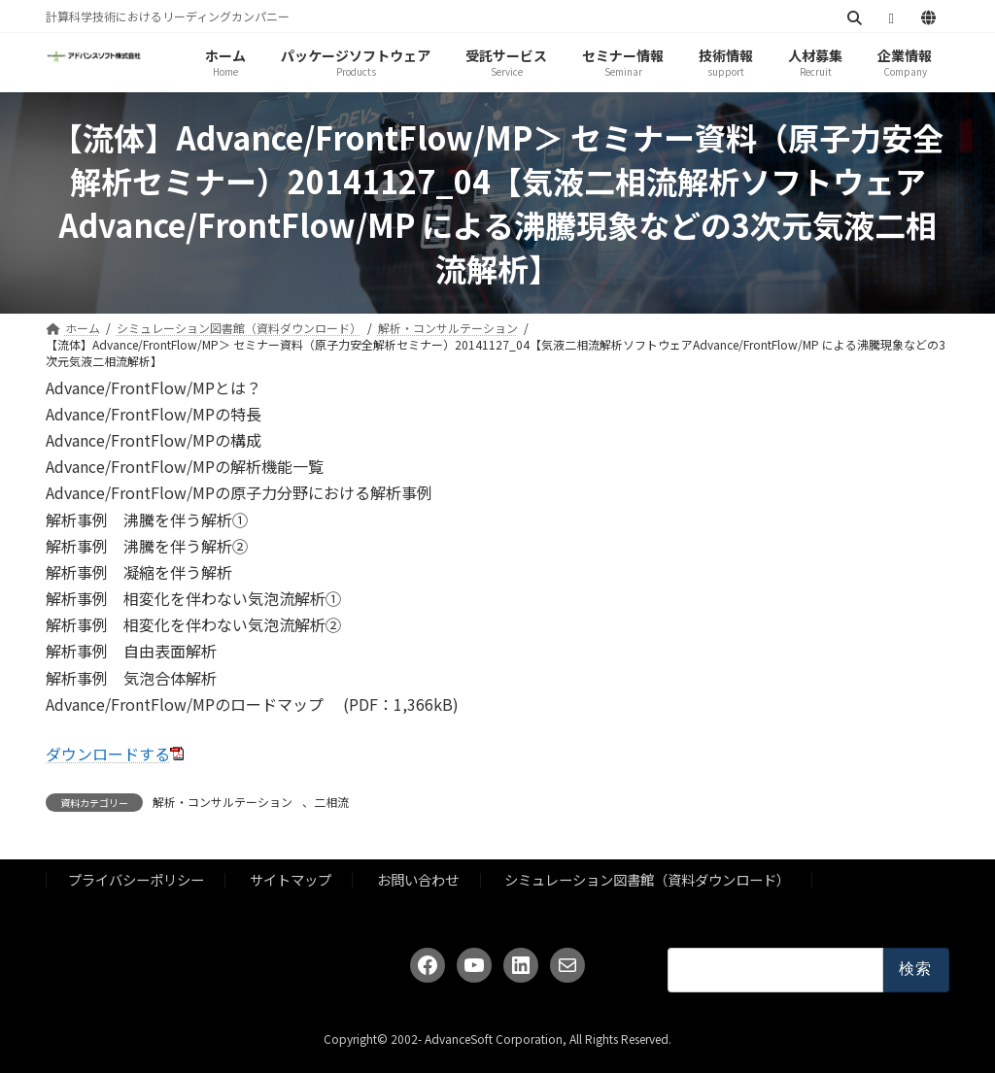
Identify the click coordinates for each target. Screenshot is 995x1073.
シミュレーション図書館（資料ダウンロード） (647, 880)
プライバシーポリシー (136, 880)
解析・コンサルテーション (222, 801)
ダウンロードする (108, 753)
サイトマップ (290, 880)
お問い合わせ (418, 880)
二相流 (331, 801)
